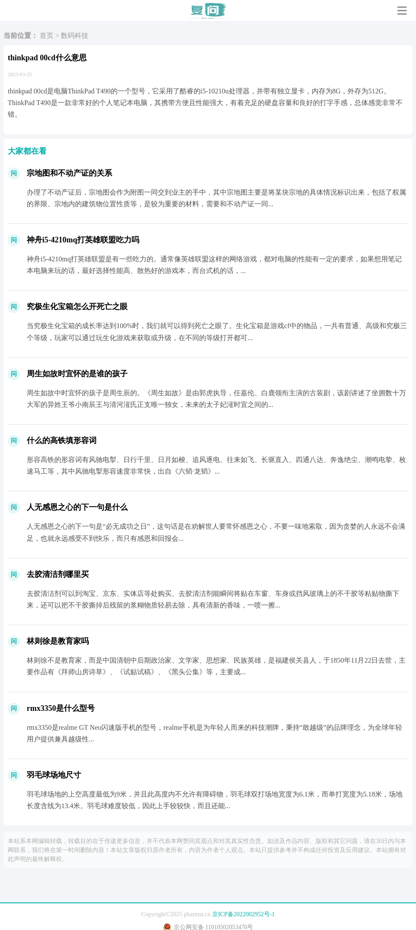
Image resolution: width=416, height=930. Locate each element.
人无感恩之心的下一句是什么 (77, 507)
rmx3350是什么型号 (61, 708)
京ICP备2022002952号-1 (243, 914)
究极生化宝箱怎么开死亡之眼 (77, 306)
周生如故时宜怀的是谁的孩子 (77, 373)
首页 (46, 35)
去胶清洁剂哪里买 (58, 574)
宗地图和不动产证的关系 (69, 173)
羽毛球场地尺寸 (54, 775)
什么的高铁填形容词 (62, 440)
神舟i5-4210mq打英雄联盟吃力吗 (83, 240)
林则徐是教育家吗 (58, 641)
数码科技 (74, 35)
